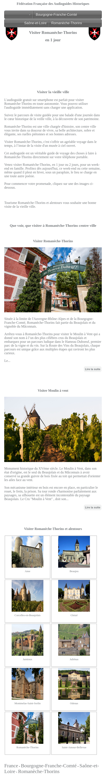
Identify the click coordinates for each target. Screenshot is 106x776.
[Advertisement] (53, 75)
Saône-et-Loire (35, 23)
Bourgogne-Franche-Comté (56, 14)
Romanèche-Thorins (66, 23)
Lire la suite (92, 369)
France (11, 765)
